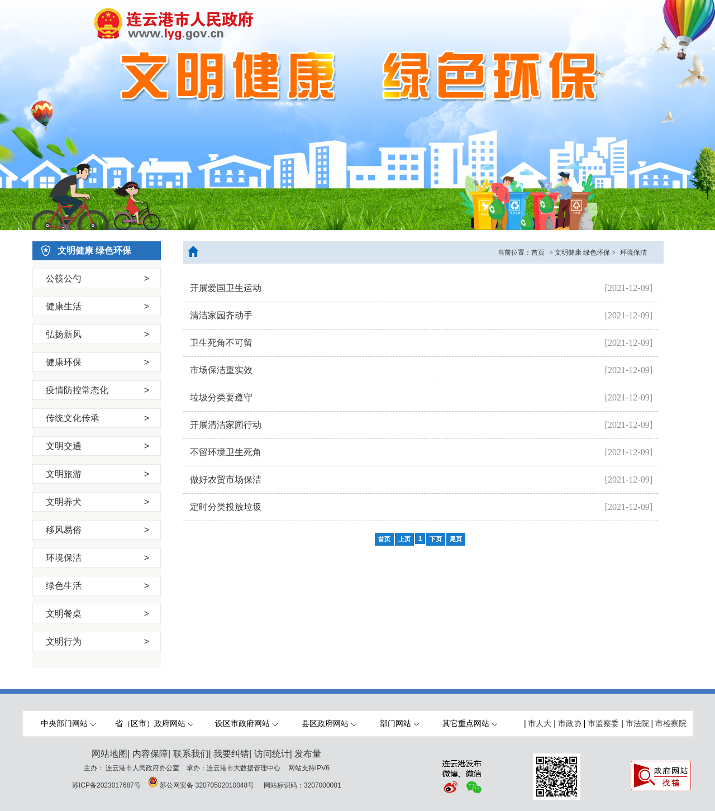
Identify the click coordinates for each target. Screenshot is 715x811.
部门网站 (399, 723)
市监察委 (603, 723)
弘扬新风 (97, 334)
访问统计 (272, 753)
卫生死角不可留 (221, 342)
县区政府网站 (329, 723)
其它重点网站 (469, 723)
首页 (538, 252)
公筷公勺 (97, 278)
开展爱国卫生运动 (225, 288)
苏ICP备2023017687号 (106, 785)
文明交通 (97, 446)
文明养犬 (97, 502)
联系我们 (191, 753)
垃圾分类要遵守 (221, 397)
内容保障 (150, 753)
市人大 (539, 723)
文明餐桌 (97, 613)
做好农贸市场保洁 (225, 479)
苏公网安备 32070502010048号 (208, 785)
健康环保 (97, 362)
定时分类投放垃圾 (225, 507)
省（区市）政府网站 (154, 723)
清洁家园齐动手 (221, 315)
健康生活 (97, 306)
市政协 (569, 723)
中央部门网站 (68, 723)
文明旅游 (97, 474)
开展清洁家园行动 (225, 425)
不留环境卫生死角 (225, 452)
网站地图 (109, 753)
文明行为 (97, 641)
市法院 (637, 723)
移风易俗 (97, 530)
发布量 (307, 753)
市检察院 (671, 723)
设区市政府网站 (246, 723)
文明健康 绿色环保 (582, 252)
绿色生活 (97, 585)
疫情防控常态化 (97, 390)
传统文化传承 (97, 418)
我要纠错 (231, 753)
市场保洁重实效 (221, 370)
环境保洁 (97, 557)
